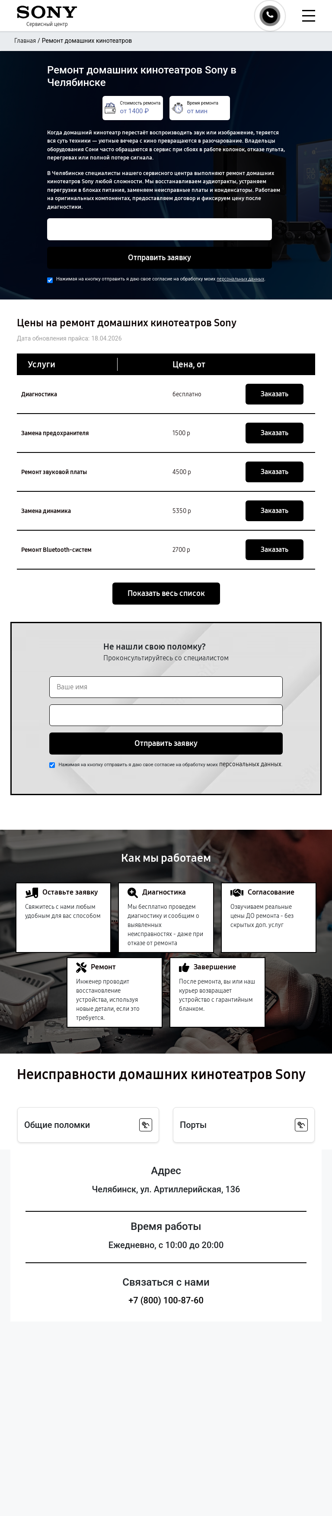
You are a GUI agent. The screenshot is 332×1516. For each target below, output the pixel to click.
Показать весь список (166, 593)
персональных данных (240, 279)
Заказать (274, 394)
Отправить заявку (159, 257)
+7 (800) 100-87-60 (166, 1300)
